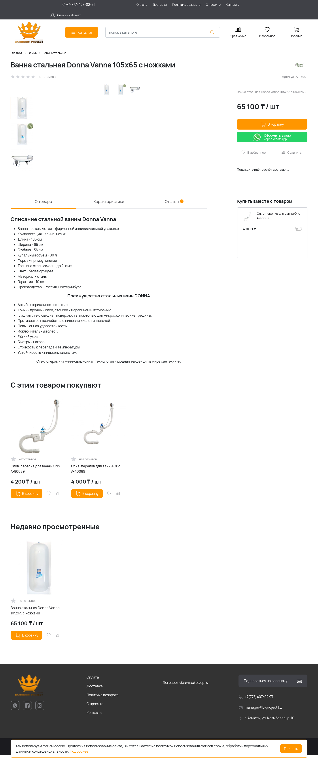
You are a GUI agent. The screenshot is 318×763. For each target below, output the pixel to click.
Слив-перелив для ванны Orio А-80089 (35, 477)
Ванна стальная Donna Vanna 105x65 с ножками (35, 619)
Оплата (93, 685)
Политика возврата (103, 703)
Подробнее (79, 751)
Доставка (95, 694)
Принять (291, 748)
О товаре (43, 209)
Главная (17, 53)
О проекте (95, 711)
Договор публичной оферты (185, 690)
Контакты (94, 720)
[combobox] (162, 32)
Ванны (32, 53)
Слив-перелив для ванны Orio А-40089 (95, 477)
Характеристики (109, 209)
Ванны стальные (54, 53)
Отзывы (174, 209)
